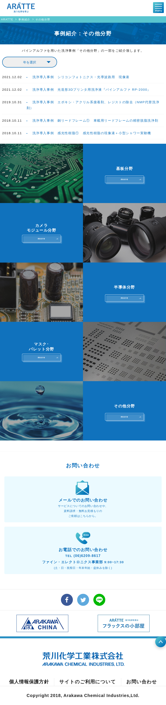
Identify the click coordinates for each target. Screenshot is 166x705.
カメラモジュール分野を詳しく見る (83, 232)
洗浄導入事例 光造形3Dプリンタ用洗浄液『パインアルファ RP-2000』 (91, 89)
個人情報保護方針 (29, 681)
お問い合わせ (141, 681)
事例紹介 (24, 19)
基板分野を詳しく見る (83, 173)
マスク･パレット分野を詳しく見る (83, 351)
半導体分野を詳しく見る (83, 292)
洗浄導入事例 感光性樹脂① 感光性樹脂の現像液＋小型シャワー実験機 (91, 133)
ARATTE (7, 19)
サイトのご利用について (87, 681)
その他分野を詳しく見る (83, 410)
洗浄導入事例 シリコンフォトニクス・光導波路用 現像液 (81, 77)
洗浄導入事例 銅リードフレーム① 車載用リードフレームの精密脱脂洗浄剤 (95, 120)
